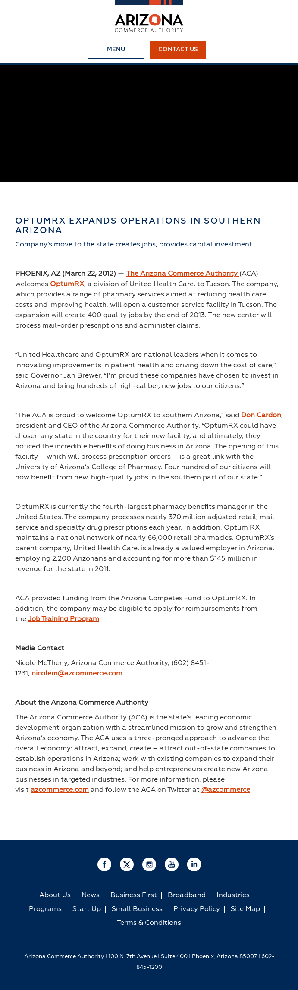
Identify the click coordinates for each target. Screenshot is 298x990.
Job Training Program (63, 619)
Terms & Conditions (149, 923)
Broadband (187, 895)
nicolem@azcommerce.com (76, 673)
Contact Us (178, 50)
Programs (45, 909)
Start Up (86, 909)
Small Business (137, 909)
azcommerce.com (60, 790)
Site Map (245, 909)
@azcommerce (225, 790)
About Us (55, 895)
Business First (133, 895)
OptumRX (67, 284)
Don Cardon (261, 415)
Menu (116, 50)
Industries (233, 895)
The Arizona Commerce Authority (182, 274)
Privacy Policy (196, 909)
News (91, 895)
